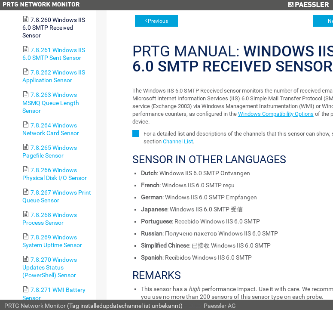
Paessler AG (220, 305)
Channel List (178, 141)
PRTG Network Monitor (35, 305)
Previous (158, 21)
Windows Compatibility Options (276, 114)
